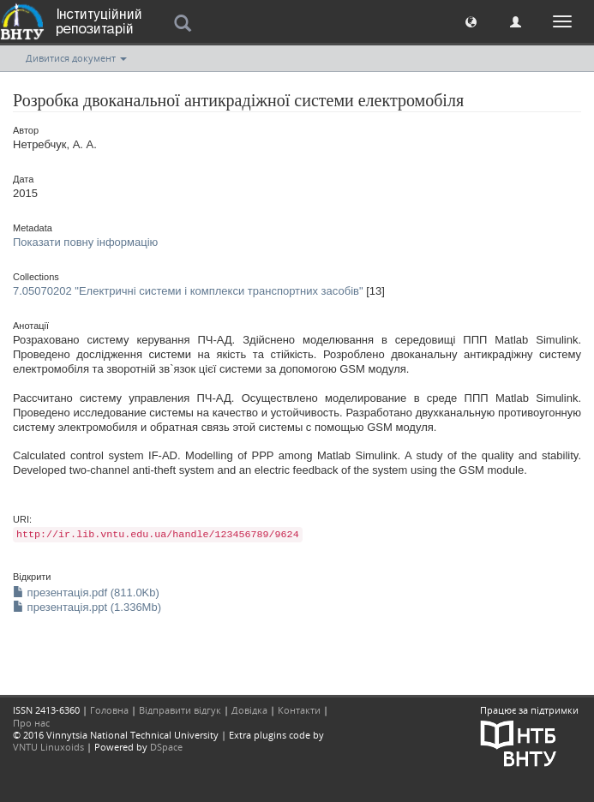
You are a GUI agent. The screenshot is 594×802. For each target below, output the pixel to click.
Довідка (249, 709)
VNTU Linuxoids (48, 746)
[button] (471, 21)
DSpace (166, 746)
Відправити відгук (180, 709)
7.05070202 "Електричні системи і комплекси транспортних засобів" (188, 290)
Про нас (31, 722)
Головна (109, 709)
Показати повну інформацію (85, 242)
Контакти (299, 709)
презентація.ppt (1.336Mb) (87, 607)
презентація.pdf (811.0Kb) (86, 592)
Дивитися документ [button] (76, 57)
